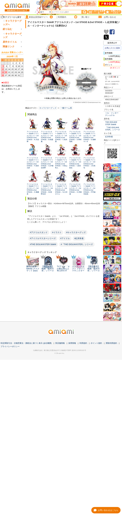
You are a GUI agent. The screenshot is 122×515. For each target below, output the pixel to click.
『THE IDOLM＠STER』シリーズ (112, 128)
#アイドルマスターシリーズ (43, 238)
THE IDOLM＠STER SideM (111, 123)
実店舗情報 (60, 343)
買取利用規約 (111, 343)
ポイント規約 (96, 343)
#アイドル (65, 238)
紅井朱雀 (109, 137)
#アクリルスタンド (38, 232)
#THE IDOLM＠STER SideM (43, 244)
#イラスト (57, 232)
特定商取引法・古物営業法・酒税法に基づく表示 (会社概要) (26, 343)
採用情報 (72, 343)
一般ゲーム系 (66, 108)
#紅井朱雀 (79, 238)
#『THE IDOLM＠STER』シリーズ (77, 244)
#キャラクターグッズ (76, 232)
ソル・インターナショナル (111, 114)
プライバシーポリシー (10, 346)
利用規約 (83, 343)
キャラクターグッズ (47, 108)
